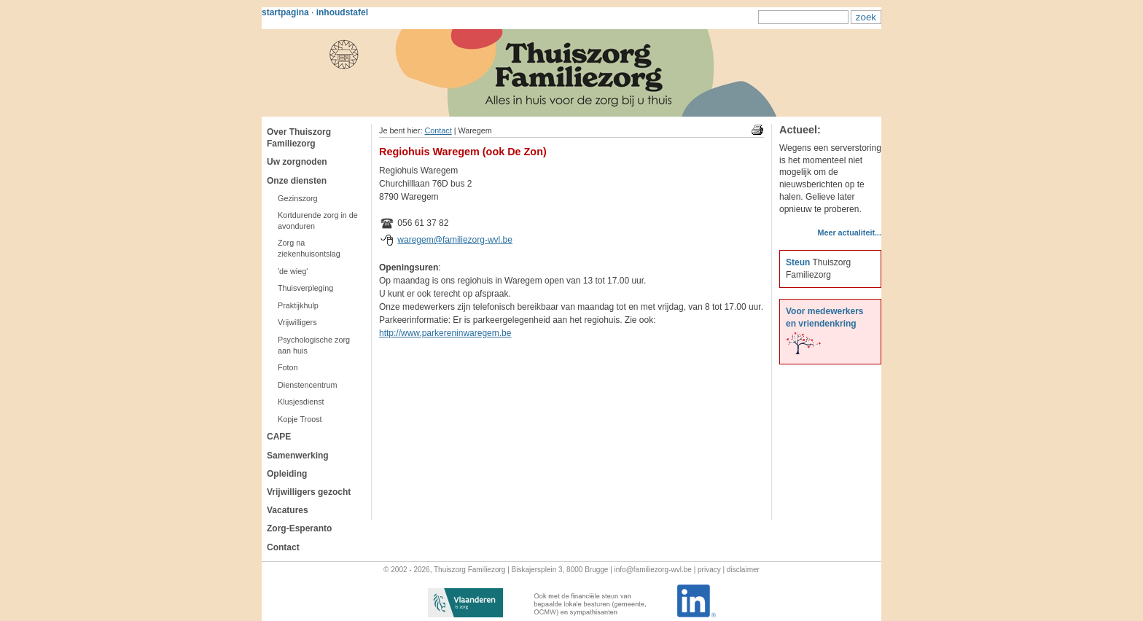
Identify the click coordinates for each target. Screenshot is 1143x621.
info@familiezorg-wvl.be (653, 570)
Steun (798, 262)
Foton (288, 367)
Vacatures (287, 510)
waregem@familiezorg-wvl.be (454, 240)
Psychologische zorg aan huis (314, 345)
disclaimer (743, 570)
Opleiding (287, 474)
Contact (283, 547)
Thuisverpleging (305, 288)
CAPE (279, 436)
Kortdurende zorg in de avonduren (318, 220)
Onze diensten (297, 181)
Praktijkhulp (298, 305)
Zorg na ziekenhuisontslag (309, 248)
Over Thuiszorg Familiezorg (299, 138)
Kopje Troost (300, 419)
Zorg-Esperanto (299, 528)
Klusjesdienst (301, 401)
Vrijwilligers (297, 322)
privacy (709, 570)
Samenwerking (298, 455)
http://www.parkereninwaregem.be (445, 333)
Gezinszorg (298, 198)
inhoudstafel (342, 12)
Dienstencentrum (308, 384)
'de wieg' (293, 271)
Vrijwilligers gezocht (309, 492)
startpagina (285, 12)
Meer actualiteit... (849, 232)
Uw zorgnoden (297, 162)
